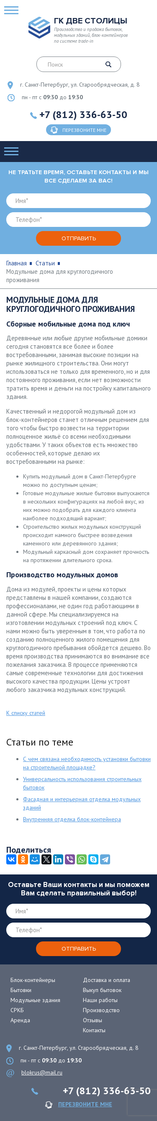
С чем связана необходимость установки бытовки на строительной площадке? (87, 763)
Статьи (45, 263)
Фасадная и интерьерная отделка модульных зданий (82, 803)
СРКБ (17, 1010)
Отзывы (92, 1020)
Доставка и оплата (106, 980)
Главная (16, 263)
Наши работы (100, 1000)
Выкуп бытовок (102, 990)
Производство (101, 1010)
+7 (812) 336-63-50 (83, 114)
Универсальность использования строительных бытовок (82, 783)
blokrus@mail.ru (41, 1072)
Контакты (94, 1030)
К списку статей (25, 713)
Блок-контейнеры (32, 980)
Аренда (20, 1020)
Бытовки (20, 990)
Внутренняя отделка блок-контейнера (72, 819)
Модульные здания (35, 1000)
